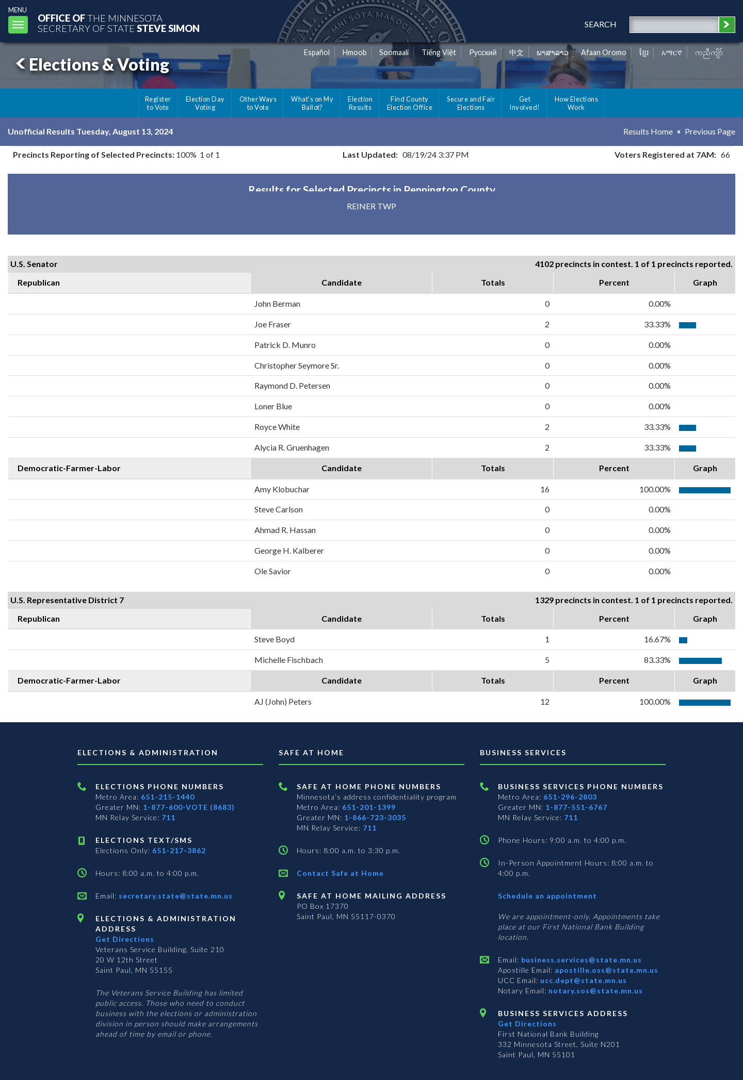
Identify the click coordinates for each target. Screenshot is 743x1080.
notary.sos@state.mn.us (594, 990)
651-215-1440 (168, 796)
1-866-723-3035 (375, 817)
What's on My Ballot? (312, 103)
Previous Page (710, 131)
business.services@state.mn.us (580, 959)
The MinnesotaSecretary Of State (119, 23)
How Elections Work (576, 103)
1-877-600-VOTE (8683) (189, 807)
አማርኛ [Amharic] (671, 52)
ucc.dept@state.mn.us (582, 980)
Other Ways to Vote (258, 103)
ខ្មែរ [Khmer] (644, 52)
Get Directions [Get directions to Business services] (527, 1023)
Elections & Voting (90, 64)
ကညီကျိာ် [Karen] (709, 52)
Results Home (648, 131)
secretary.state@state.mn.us (175, 895)
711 (168, 817)
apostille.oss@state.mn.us (605, 970)
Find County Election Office (409, 103)
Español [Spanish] (317, 52)
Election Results (360, 103)
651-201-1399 (369, 807)
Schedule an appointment (547, 895)
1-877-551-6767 (576, 807)
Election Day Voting (205, 103)
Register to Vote (158, 103)
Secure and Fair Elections (471, 103)
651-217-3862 (179, 850)
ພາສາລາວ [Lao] (553, 52)
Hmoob (355, 52)
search (601, 24)
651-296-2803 (570, 796)
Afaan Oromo (603, 52)
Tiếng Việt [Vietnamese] (439, 52)
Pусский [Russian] (483, 52)
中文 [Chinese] (516, 52)
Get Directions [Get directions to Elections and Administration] (124, 939)
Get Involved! (524, 103)
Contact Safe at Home (340, 873)
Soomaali (394, 52)
